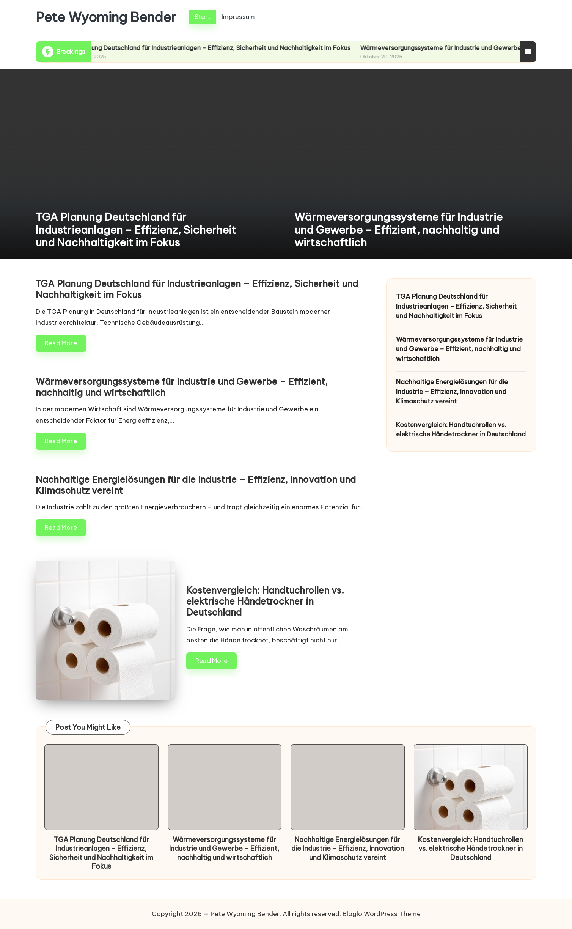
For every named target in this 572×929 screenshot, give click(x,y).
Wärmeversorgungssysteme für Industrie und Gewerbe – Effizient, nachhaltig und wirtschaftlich (398, 229)
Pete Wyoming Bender (106, 17)
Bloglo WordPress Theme (382, 914)
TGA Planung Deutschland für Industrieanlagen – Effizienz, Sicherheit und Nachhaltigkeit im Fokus (214, 48)
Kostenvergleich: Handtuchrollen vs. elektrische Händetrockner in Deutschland (265, 601)
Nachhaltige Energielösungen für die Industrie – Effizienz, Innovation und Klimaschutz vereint (196, 485)
